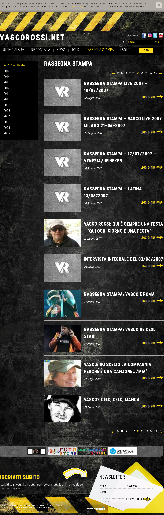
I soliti (125, 50)
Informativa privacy (36, 506)
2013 (6, 82)
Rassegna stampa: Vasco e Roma (119, 294)
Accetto (114, 500)
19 (130, 73)
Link (124, 42)
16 (118, 73)
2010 (7, 99)
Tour (75, 50)
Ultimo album (14, 50)
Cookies (50, 506)
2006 (7, 122)
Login (146, 50)
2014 (7, 77)
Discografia (40, 50)
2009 (7, 105)
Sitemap (59, 506)
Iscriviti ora (134, 499)
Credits (22, 506)
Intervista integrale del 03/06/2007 (123, 259)
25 (155, 73)
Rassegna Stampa (100, 50)
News (61, 50)
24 (151, 73)
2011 (6, 94)
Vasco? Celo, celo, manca (112, 400)
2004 (7, 133)
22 (142, 73)
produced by (95, 509)
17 (122, 73)
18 (126, 73)
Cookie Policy (77, 7)
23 (146, 73)
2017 (6, 71)
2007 (7, 116)
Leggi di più (148, 97)
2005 (7, 128)
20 (133, 73)
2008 (7, 111)
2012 (7, 88)
